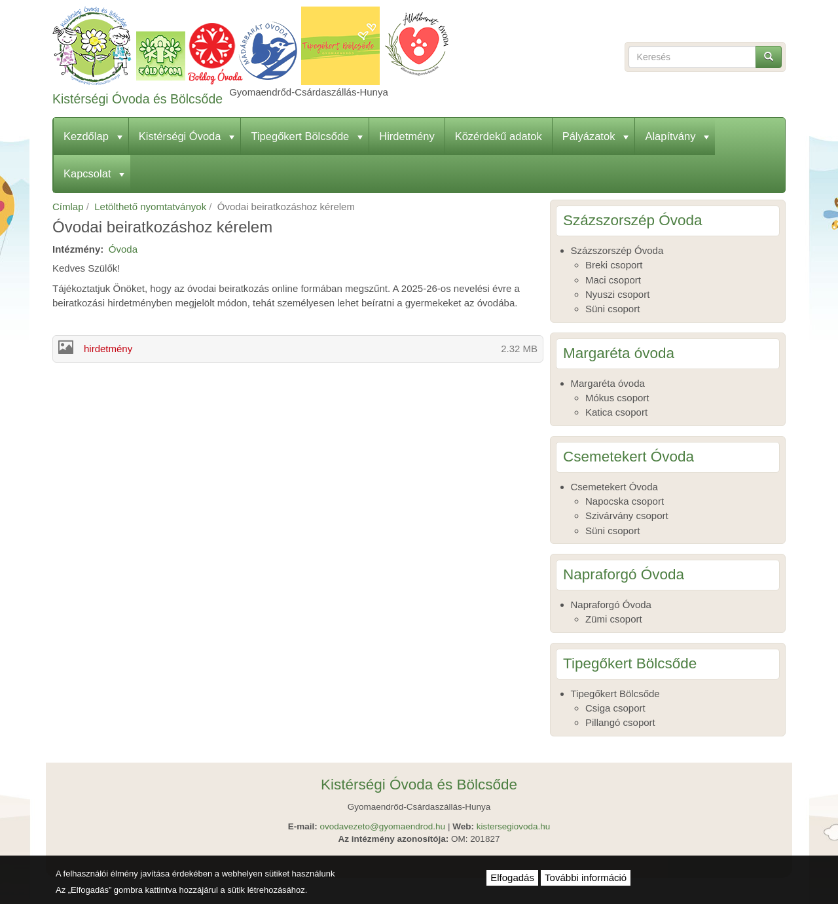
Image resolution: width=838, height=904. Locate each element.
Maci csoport (613, 279)
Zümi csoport (613, 618)
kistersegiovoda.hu (514, 826)
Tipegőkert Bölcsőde (307, 136)
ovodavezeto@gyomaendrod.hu (383, 826)
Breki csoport (614, 264)
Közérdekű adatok (498, 136)
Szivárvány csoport (626, 515)
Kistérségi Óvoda (187, 136)
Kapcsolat (94, 173)
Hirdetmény (406, 136)
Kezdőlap (93, 136)
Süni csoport (612, 308)
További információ (586, 877)
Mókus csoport (617, 397)
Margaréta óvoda (608, 383)
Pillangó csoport (620, 722)
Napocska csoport (624, 501)
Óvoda (123, 249)
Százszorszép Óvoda (617, 250)
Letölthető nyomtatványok (150, 206)
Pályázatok (595, 136)
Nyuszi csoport (617, 294)
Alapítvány (677, 136)
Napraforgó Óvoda (611, 604)
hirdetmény (108, 348)
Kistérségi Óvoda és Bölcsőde (137, 99)
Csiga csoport (615, 708)
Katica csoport (616, 412)
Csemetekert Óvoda (614, 486)
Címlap (68, 206)
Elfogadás (512, 877)
